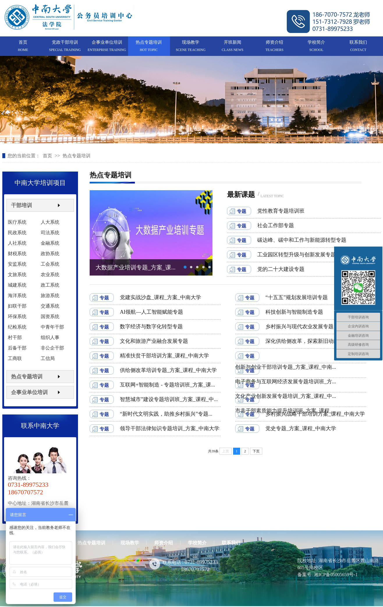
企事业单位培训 (107, 42)
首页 (23, 42)
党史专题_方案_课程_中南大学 (300, 428)
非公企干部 (52, 347)
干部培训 (21, 205)
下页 (256, 451)
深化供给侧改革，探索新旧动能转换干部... (314, 341)
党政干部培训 (65, 42)
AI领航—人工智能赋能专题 (151, 312)
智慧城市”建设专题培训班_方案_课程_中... (169, 399)
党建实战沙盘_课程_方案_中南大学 (160, 297)
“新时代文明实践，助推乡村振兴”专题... (166, 414)
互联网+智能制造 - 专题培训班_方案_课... (167, 385)
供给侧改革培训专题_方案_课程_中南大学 (168, 370)
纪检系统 (17, 326)
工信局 (48, 358)
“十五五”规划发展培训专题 (296, 297)
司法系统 (50, 232)
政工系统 (50, 285)
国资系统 (50, 316)
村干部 (15, 337)
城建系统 (17, 285)
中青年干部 (52, 326)
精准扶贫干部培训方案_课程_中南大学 (164, 356)
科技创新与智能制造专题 (294, 312)
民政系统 (17, 232)
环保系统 (17, 316)
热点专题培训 (149, 42)
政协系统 (50, 253)
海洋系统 (17, 295)
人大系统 (50, 222)
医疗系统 (17, 222)
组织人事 (50, 337)
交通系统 (50, 306)
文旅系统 (17, 274)
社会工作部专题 (275, 225)
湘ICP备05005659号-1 (335, 574)
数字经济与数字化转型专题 (151, 326)
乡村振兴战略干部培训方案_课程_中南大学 (315, 414)
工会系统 (50, 264)
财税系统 (17, 253)
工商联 (15, 358)
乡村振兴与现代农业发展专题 (299, 326)
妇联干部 (17, 306)
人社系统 (17, 243)
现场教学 (190, 42)
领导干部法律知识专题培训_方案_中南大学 (169, 428)
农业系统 (50, 274)
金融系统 (50, 243)
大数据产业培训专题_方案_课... (135, 267)
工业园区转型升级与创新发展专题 (296, 254)
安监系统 (17, 264)
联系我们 (358, 42)
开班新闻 (232, 42)
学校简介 (316, 42)
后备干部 (17, 347)
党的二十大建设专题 (280, 269)
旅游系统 (50, 295)
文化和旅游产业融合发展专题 (154, 341)
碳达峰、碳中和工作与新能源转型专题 (301, 240)
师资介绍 (274, 42)
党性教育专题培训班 (280, 211)
